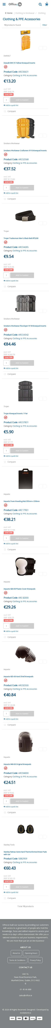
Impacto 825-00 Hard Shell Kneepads (18, 676)
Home (8, 13)
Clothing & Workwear (24, 13)
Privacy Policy (35, 960)
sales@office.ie (25, 995)
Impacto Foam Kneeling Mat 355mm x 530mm (22, 501)
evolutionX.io (25, 1012)
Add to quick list (11, 105)
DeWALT (7, 56)
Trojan (6, 231)
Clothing (42, 13)
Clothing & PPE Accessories (25, 75)
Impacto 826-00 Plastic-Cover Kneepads (19, 589)
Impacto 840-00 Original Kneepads (17, 764)
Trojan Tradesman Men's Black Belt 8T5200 (21, 238)
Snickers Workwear (12, 143)
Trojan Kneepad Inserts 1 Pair (16, 413)
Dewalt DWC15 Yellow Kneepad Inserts (19, 63)
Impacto (7, 494)
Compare (9, 111)
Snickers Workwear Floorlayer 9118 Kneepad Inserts (25, 326)
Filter (44, 25)
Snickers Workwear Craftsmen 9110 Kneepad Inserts (25, 150)
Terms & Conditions (17, 960)
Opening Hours (31, 953)
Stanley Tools (9, 844)
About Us (16, 953)
